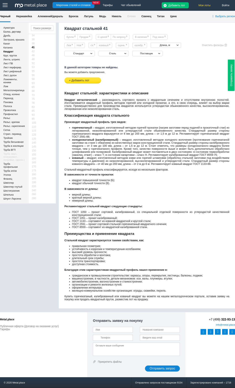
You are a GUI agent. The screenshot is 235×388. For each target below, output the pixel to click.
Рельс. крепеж (11, 122)
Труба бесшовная (13, 141)
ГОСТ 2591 (78, 224)
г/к (93, 45)
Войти (225, 5)
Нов (80, 45)
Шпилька (8, 194)
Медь (102, 16)
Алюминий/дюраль (50, 16)
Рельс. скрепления (14, 126)
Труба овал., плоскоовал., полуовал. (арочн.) (14, 156)
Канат (6, 43)
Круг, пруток (10, 55)
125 (34, 134)
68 (33, 90)
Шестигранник (11, 190)
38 (33, 43)
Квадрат (8, 51)
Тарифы (5, 329)
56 (33, 75)
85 (33, 110)
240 (34, 190)
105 (34, 122)
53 (33, 67)
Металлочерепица (13, 90)
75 (33, 98)
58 (33, 79)
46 (33, 55)
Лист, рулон (9, 75)
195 (34, 182)
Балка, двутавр (12, 31)
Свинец (146, 16)
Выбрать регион (225, 16)
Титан (160, 16)
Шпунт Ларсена (12, 198)
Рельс (6, 118)
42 (33, 51)
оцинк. (122, 45)
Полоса (7, 106)
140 (34, 142)
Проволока (9, 110)
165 (34, 162)
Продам (84, 36)
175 (34, 170)
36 (33, 39)
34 (33, 35)
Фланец (7, 178)
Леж (70, 45)
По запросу (120, 36)
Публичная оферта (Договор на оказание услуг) (29, 326)
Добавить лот (176, 5)
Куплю (71, 36)
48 (33, 59)
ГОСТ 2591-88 (80, 136)
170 (34, 166)
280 (34, 198)
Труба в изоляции (13, 145)
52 (33, 63)
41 (33, 47)
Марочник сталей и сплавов (73, 5)
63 (33, 83)
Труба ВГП (9, 149)
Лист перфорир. (12, 67)
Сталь (112, 53)
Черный (5, 16)
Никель (116, 16)
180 (34, 174)
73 (33, 94)
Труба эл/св (10, 170)
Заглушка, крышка (13, 39)
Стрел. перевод (12, 134)
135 (34, 138)
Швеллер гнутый (12, 186)
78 (33, 102)
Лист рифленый (12, 71)
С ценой (103, 36)
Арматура (9, 27)
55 (33, 71)
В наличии (142, 36)
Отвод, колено (11, 94)
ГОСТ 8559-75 (208, 154)
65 (33, 86)
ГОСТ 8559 (78, 227)
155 (34, 154)
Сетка (6, 130)
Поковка (8, 102)
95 (33, 118)
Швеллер (8, 182)
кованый (104, 45)
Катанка (8, 47)
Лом (5, 86)
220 (34, 186)
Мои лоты (204, 5)
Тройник (8, 138)
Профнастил (10, 114)
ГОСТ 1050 (79, 211)
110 (34, 126)
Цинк (173, 16)
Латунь (88, 16)
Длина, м (165, 45)
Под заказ (159, 36)
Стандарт (78, 53)
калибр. (140, 45)
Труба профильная (10, 165)
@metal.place (225, 324)
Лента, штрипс (11, 59)
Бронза (73, 16)
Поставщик (146, 53)
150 (34, 150)
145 (34, 146)
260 (34, 194)
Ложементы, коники (10, 81)
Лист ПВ (8, 63)
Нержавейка (24, 16)
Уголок (7, 174)
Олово (131, 16)
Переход (8, 98)
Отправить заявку (231, 75)
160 (34, 158)
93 (33, 114)
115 (34, 130)
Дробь (6, 35)
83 (33, 106)
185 (34, 178)
